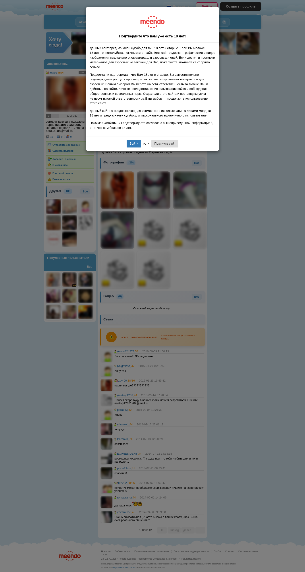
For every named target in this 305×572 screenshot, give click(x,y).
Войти (133, 143)
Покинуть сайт (165, 143)
